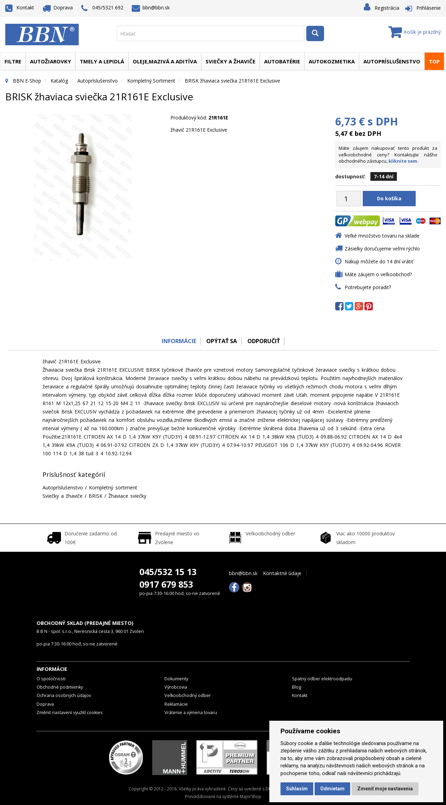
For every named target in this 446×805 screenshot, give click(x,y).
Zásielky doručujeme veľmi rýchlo (382, 248)
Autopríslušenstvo (391, 61)
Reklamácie (176, 704)
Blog (296, 687)
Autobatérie (282, 61)
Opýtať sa (221, 341)
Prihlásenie (428, 8)
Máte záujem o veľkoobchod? (378, 274)
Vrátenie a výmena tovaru (190, 712)
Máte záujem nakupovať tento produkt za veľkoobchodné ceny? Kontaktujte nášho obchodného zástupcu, (388, 154)
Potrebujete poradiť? (368, 287)
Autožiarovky (50, 61)
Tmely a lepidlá (102, 61)
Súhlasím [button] (297, 788)
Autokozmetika (332, 61)
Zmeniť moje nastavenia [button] (385, 788)
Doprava (58, 7)
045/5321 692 (102, 8)
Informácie (176, 341)
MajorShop (250, 796)
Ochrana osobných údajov (64, 695)
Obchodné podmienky (60, 687)
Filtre (13, 61)
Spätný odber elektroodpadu (322, 679)
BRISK (95, 496)
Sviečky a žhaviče (230, 61)
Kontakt (19, 7)
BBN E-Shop (27, 80)
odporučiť (265, 341)
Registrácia (387, 8)
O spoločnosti (51, 679)
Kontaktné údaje (282, 573)
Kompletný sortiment (151, 80)
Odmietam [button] (332, 788)
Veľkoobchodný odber (187, 695)
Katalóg (59, 80)
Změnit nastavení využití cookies (70, 712)
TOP (434, 61)
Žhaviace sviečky (127, 496)
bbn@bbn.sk (151, 7)
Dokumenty (176, 679)
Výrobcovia (175, 687)
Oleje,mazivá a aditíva (165, 61)
